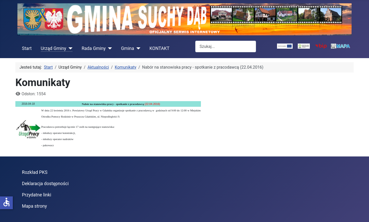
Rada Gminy (93, 48)
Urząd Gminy (53, 48)
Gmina (127, 48)
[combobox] (225, 46)
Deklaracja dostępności (45, 183)
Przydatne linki (36, 194)
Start (27, 48)
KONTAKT (159, 48)
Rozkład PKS (35, 172)
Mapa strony (34, 206)
